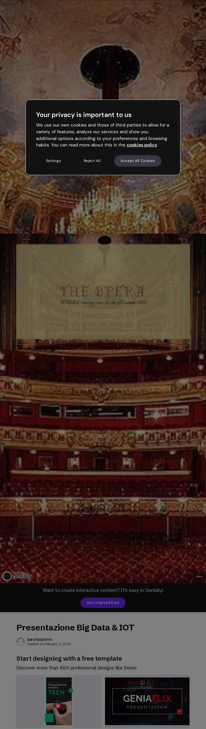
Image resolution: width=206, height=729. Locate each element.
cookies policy (142, 145)
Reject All (92, 160)
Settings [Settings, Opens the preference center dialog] (53, 160)
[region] (103, 137)
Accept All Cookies (138, 160)
